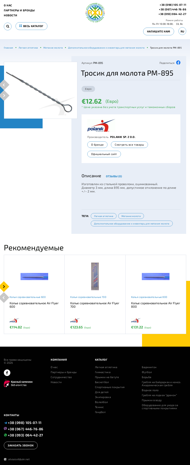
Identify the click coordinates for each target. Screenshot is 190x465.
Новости (10, 15)
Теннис (99, 407)
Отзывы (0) (114, 176)
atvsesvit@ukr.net (17, 459)
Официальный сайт (104, 154)
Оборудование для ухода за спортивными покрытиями (160, 407)
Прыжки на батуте (107, 377)
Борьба (146, 377)
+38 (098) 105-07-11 (173, 4)
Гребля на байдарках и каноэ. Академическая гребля (161, 384)
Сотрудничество (61, 377)
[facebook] (7, 373)
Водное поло (150, 390)
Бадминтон (149, 367)
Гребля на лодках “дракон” (159, 395)
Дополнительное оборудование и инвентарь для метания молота (131, 223)
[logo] (95, 21)
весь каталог (31, 26)
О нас (8, 5)
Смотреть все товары (129, 144)
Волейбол (101, 402)
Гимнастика (103, 372)
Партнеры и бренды (19, 10)
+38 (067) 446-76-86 (172, 9)
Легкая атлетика (103, 216)
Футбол (147, 372)
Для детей (102, 392)
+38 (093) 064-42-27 (172, 14)
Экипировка (103, 397)
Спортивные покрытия (110, 387)
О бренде (97, 144)
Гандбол (100, 412)
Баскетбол (102, 382)
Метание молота (131, 216)
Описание (91, 175)
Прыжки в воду (152, 400)
